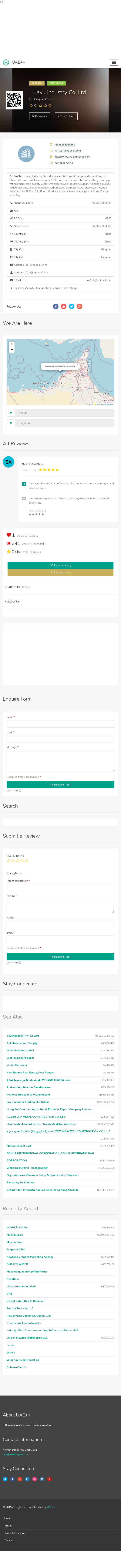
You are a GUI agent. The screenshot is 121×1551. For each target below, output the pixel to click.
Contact (9, 1540)
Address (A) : (29, 272)
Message (12, 747)
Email (10, 732)
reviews (33, 552)
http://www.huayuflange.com (72, 156)
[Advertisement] (60, 30)
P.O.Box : (60, 218)
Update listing (62, 565)
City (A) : (60, 257)
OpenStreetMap (108, 404)
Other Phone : (60, 226)
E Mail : (60, 280)
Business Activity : (43, 288)
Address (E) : (29, 265)
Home (7, 1518)
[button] (77, 365)
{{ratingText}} (14, 873)
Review (12, 896)
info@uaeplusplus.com (16, 1454)
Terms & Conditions (15, 1533)
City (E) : (60, 249)
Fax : (14, 210)
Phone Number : (60, 203)
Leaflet (98, 404)
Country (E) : (60, 234)
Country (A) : (60, 242)
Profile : (60, 186)
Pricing (8, 1525)
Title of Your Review (18, 881)
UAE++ (51, 1507)
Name (11, 717)
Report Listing (62, 572)
